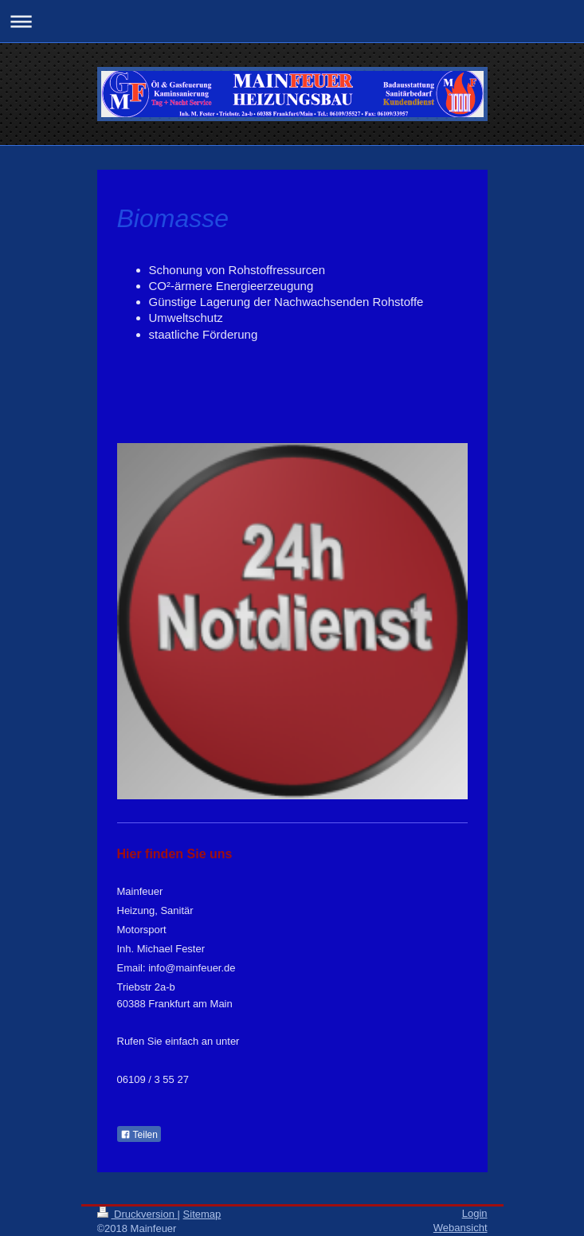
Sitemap (202, 1214)
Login (475, 1213)
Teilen (139, 1134)
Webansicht (460, 1228)
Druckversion (137, 1214)
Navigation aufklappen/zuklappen (292, 21)
